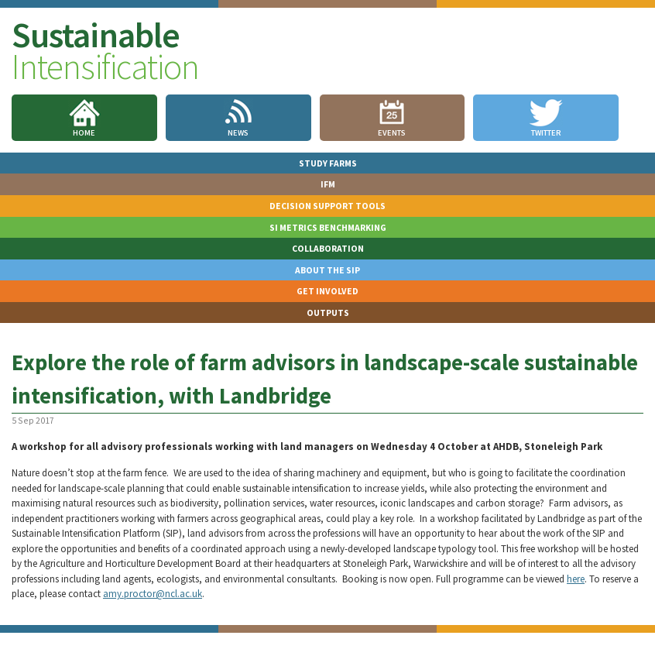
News (238, 133)
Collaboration (328, 248)
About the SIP (327, 270)
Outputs (328, 312)
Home (84, 133)
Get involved (327, 291)
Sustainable (105, 50)
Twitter (546, 133)
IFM (328, 184)
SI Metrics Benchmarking (327, 227)
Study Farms (328, 163)
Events (392, 133)
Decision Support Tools (327, 205)
